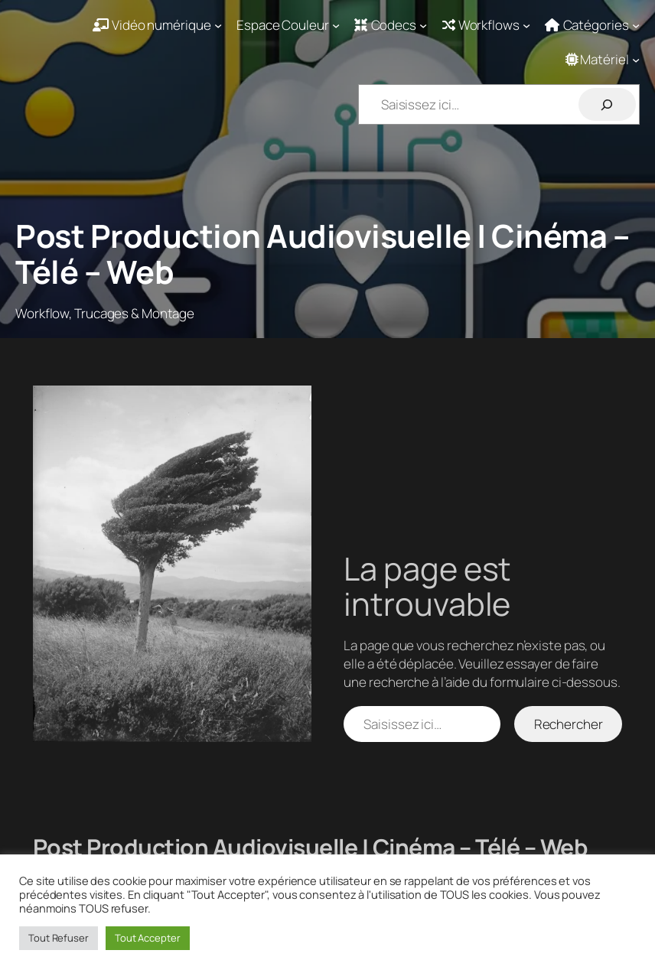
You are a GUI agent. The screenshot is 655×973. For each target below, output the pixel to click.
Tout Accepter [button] (148, 938)
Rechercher (568, 724)
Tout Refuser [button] (58, 938)
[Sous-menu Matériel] (602, 60)
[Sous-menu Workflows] (486, 25)
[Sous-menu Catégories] (592, 25)
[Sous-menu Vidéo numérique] (157, 25)
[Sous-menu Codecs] (390, 25)
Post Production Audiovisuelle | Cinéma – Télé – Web (322, 253)
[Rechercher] (607, 104)
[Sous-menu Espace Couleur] (288, 25)
